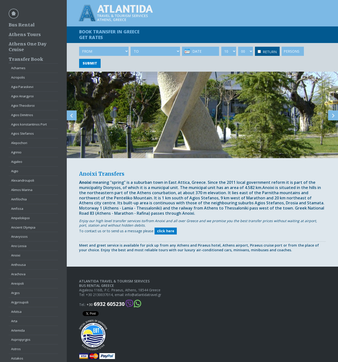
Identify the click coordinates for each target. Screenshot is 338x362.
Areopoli (17, 283)
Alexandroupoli (22, 180)
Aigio (14, 171)
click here (165, 231)
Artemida (18, 330)
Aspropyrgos (20, 339)
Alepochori (19, 143)
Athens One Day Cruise (27, 46)
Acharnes (18, 68)
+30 (106, 304)
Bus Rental (22, 25)
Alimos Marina (21, 190)
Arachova (18, 274)
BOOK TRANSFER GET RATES (109, 34)
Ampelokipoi (20, 218)
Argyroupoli (19, 302)
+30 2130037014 (99, 295)
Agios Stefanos (22, 133)
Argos (15, 293)
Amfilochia (19, 199)
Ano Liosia (18, 246)
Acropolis (18, 77)
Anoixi (15, 255)
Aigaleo (16, 161)
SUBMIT (90, 63)
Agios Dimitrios (22, 115)
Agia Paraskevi (22, 87)
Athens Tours (25, 34)
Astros (16, 349)
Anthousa (18, 264)
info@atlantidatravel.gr (143, 295)
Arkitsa (16, 311)
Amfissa (17, 208)
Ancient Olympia (23, 227)
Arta (14, 321)
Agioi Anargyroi (22, 96)
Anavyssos (19, 236)
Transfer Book (26, 59)
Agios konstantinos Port (29, 124)
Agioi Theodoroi (23, 105)
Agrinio (16, 152)
